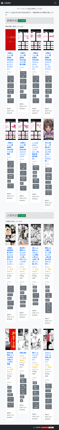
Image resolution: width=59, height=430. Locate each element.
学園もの (36, 181)
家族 (22, 397)
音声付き (36, 168)
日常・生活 (48, 187)
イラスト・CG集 (10, 79)
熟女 (47, 291)
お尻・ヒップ (48, 401)
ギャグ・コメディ (10, 289)
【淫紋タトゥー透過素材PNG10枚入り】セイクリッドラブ (23, 149)
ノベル (48, 182)
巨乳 (9, 298)
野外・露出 (23, 297)
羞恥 (34, 172)
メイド (10, 295)
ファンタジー (10, 86)
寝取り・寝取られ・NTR (48, 308)
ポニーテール (48, 407)
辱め (47, 287)
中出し (10, 308)
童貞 (9, 391)
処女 (34, 287)
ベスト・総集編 (36, 405)
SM (9, 96)
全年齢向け (10, 91)
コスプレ (10, 101)
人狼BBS (6, 3)
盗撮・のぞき (36, 393)
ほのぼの (48, 193)
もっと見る (21, 21)
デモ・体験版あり (48, 177)
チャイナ (10, 399)
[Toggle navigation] (55, 3)
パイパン (36, 295)
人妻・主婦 (48, 295)
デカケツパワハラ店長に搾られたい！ (48, 357)
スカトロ (36, 186)
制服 (34, 176)
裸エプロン (48, 386)
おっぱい (10, 405)
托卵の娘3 (23, 353)
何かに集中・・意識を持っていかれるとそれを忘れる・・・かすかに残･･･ (48, 152)
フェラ (23, 306)
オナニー (36, 399)
